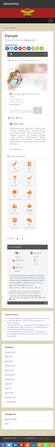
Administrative (11, 419)
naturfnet (29, 285)
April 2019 (9, 361)
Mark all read (35, 293)
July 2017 (8, 384)
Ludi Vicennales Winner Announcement (21, 329)
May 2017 (8, 388)
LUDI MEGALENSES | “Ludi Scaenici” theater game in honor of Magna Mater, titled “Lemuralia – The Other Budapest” (28, 326)
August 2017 (10, 379)
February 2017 (10, 397)
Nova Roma (11, 4)
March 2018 (9, 370)
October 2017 (10, 375)
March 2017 (9, 393)
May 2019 (8, 357)
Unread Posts (29, 288)
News (7, 424)
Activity (19, 118)
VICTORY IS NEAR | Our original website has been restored (28, 318)
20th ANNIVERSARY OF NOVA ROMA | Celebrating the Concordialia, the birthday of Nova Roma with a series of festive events (27, 334)
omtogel (13, 139)
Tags (39, 288)
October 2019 (10, 352)
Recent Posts (16, 288)
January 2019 (10, 366)
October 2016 (10, 402)
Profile (11, 118)
